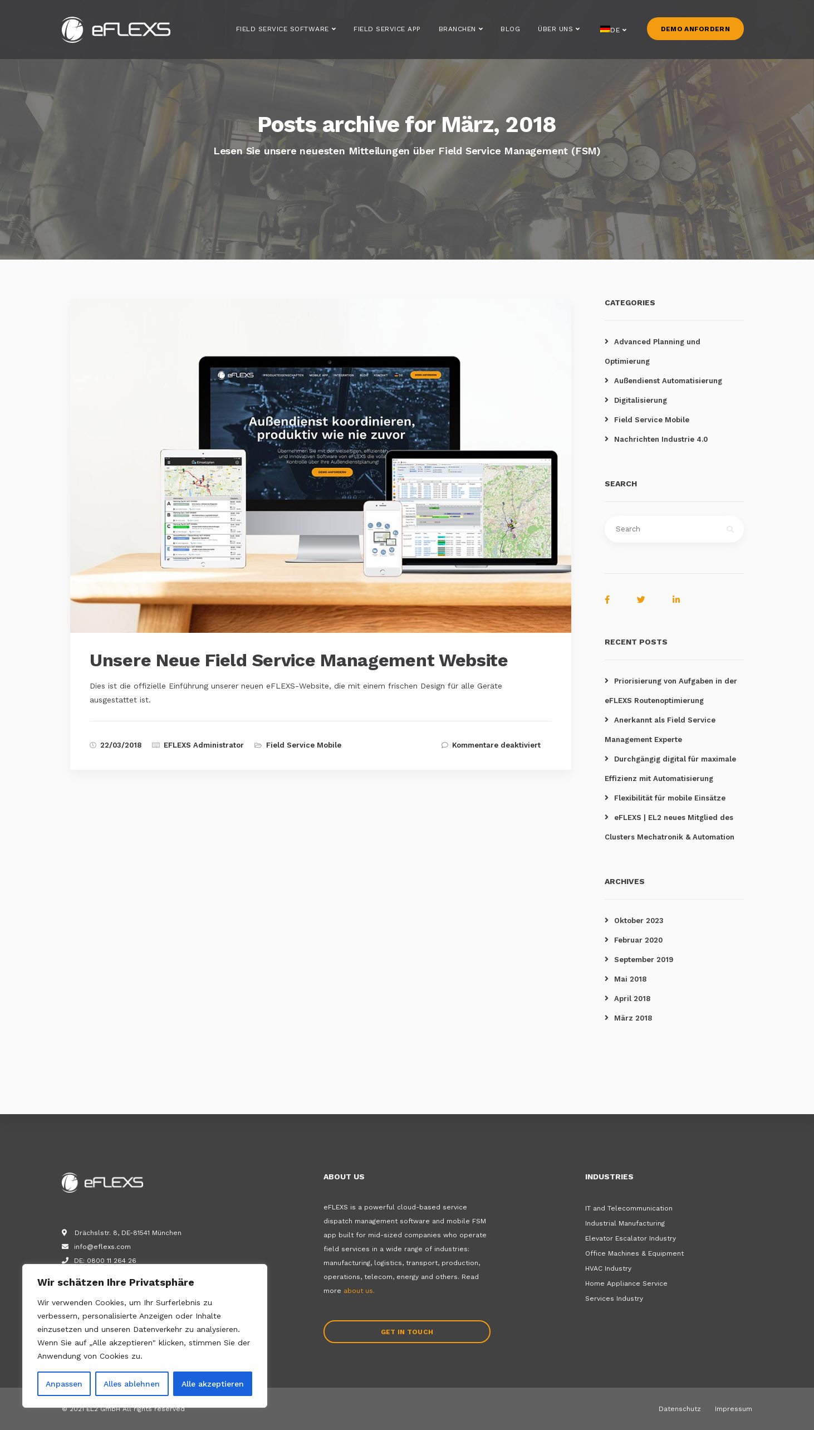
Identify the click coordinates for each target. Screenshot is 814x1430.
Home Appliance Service (626, 1283)
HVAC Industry (608, 1268)
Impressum (733, 1409)
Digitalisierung (640, 400)
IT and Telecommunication (629, 1208)
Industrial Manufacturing (625, 1223)
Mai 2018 (630, 979)
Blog (510, 32)
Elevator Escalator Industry (630, 1238)
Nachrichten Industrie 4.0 (661, 439)
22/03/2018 (120, 745)
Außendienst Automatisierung (668, 381)
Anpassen (64, 1383)
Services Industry (614, 1298)
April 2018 (632, 998)
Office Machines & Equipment (634, 1253)
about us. (359, 1291)
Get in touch (407, 1332)
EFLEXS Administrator (204, 745)
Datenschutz (680, 1409)
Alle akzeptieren (213, 1383)
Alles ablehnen (132, 1383)
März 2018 (633, 1018)
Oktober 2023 (639, 920)
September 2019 (643, 959)
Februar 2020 (638, 940)
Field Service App (387, 32)
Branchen (457, 32)
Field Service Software (282, 32)
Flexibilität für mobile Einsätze (669, 798)
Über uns (555, 32)
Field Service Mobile (303, 745)
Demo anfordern (695, 32)
